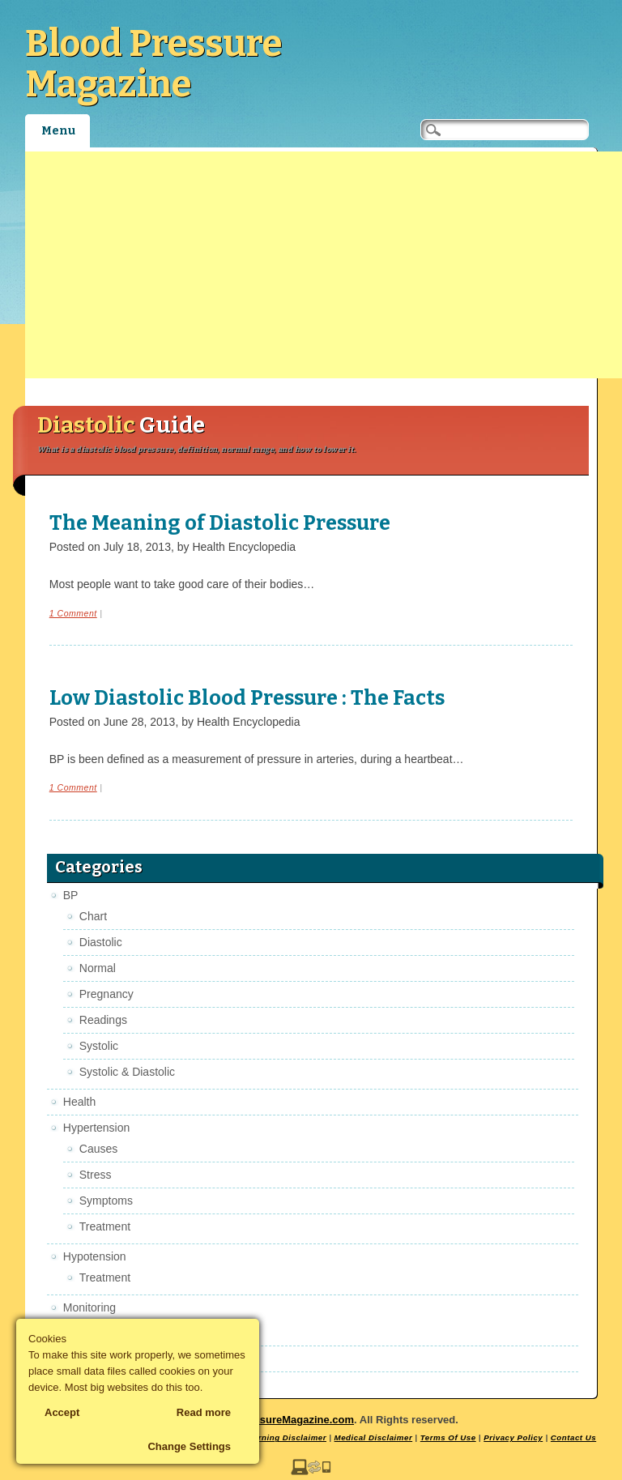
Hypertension (96, 1127)
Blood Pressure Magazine (153, 64)
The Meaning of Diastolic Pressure (219, 522)
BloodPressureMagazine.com (280, 1420)
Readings (103, 1019)
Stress (95, 1174)
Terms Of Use (448, 1437)
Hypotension (94, 1256)
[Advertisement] (323, 264)
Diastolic (100, 942)
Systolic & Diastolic (127, 1071)
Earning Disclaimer (287, 1437)
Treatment (104, 1226)
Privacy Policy (513, 1437)
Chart (93, 916)
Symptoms (106, 1200)
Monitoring (89, 1307)
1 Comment (73, 613)
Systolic (98, 1045)
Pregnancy (106, 993)
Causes (98, 1148)
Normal (97, 968)
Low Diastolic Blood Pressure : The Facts (247, 697)
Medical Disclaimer (373, 1437)
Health (79, 1101)
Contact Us (573, 1437)
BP (71, 895)
